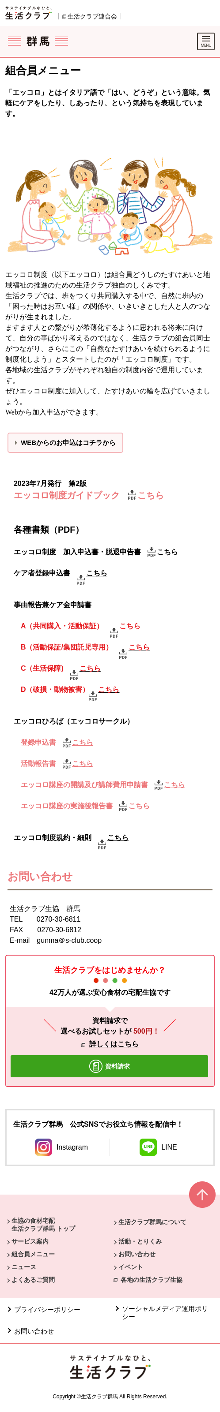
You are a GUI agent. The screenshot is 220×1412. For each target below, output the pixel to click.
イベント (130, 1266)
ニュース (23, 1266)
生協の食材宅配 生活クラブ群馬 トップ (43, 1224)
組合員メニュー (33, 1254)
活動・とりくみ (140, 1241)
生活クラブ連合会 (92, 16)
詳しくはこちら (114, 1044)
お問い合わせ (137, 1254)
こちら (167, 552)
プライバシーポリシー (47, 1309)
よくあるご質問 (33, 1279)
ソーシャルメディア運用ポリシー (165, 1312)
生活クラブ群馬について (152, 1221)
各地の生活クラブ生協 (151, 1279)
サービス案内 (30, 1241)
